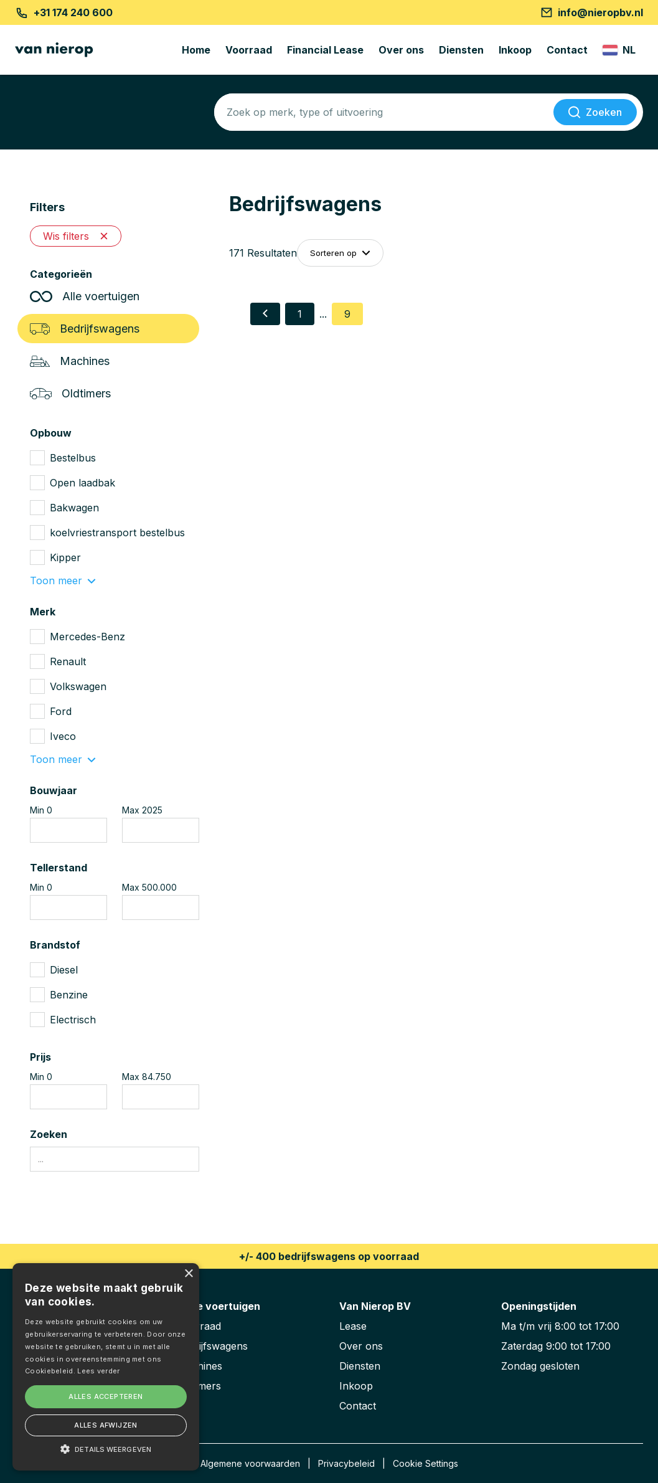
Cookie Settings (425, 1463)
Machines (70, 360)
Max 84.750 (146, 1076)
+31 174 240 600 (64, 12)
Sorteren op (340, 253)
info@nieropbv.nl (591, 12)
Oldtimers (70, 393)
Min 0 (41, 810)
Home (196, 50)
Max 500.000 (149, 887)
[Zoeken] (595, 112)
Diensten (461, 50)
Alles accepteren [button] (105, 1396)
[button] (106, 1449)
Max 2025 (142, 810)
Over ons (401, 50)
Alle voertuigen (84, 296)
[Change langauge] (619, 50)
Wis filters (75, 236)
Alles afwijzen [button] (106, 1425)
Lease (353, 1326)
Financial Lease (325, 50)
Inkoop (515, 50)
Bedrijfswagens (84, 328)
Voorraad (248, 50)
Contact (567, 50)
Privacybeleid (346, 1463)
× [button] (188, 1274)
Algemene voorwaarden (250, 1463)
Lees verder (98, 1371)
